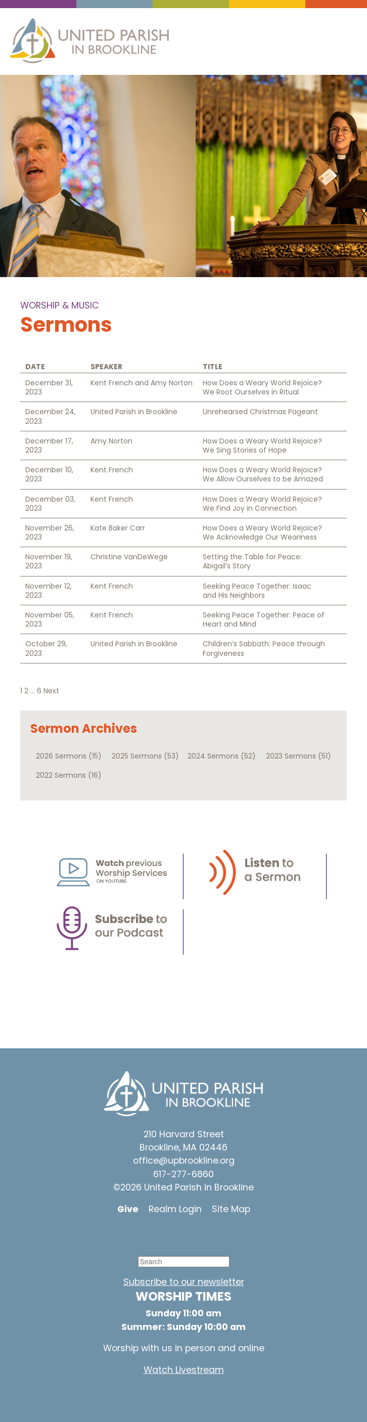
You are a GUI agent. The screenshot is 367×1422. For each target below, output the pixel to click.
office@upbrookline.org (184, 1160)
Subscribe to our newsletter (183, 1282)
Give (128, 1209)
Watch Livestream (184, 1370)
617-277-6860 (183, 1174)
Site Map (231, 1209)
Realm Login (175, 1209)
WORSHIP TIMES (183, 1296)
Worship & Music (59, 305)
